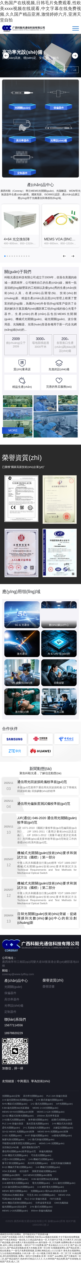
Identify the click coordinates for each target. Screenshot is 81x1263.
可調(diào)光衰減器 (11, 1199)
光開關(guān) (13, 986)
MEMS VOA (64, 1195)
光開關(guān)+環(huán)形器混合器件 (49, 1191)
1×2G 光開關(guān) (12, 1135)
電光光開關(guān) (41, 1183)
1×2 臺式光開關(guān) (42, 1103)
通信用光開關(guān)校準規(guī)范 (19, 1151)
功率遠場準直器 (43, 1202)
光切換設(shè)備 (10, 1147)
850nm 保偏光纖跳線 (41, 1210)
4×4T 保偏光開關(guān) (36, 1135)
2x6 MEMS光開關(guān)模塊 (37, 1175)
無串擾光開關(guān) (38, 1119)
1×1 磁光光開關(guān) (64, 1183)
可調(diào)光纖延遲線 (13, 1195)
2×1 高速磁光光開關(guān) (36, 1127)
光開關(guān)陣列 (11, 1175)
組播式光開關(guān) (61, 1119)
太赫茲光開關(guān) (63, 1127)
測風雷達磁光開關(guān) (44, 1171)
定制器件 (10, 1011)
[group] (20, 225)
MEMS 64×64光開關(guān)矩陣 (18, 1111)
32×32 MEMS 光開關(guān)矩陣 (18, 1131)
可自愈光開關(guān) (41, 1155)
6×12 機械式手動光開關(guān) (17, 1167)
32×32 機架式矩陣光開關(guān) (18, 1115)
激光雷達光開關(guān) (37, 1123)
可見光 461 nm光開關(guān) (41, 1195)
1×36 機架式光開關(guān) (15, 1155)
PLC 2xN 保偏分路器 (56, 1096)
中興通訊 (23, 1081)
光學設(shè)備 (13, 1005)
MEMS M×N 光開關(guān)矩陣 (53, 1131)
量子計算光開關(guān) (13, 1163)
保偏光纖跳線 (45, 1151)
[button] (6, 56)
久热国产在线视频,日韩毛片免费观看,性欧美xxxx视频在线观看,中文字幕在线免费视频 (40, 1237)
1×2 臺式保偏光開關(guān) (41, 1139)
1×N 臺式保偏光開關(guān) (49, 1100)
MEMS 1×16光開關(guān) (15, 1210)
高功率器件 (11, 999)
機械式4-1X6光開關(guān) (15, 1179)
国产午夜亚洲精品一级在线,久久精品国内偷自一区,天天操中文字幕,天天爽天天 (37, 1240)
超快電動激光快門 (31, 1147)
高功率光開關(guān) (33, 1096)
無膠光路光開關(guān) (13, 1139)
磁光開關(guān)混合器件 (14, 1206)
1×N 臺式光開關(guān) (41, 1206)
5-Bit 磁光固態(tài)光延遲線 (15, 1108)
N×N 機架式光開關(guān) (14, 1103)
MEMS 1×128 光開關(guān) (50, 1111)
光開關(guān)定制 (11, 1096)
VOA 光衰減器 (9, 1171)
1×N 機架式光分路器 (62, 1123)
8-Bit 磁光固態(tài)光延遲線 (44, 1179)
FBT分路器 (55, 1199)
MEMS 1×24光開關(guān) (45, 1108)
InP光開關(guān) (64, 1103)
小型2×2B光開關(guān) (13, 1159)
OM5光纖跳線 (61, 1202)
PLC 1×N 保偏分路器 (12, 1123)
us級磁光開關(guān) (62, 1135)
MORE (64, 69)
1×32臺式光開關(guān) (13, 1119)
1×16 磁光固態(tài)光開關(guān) (18, 1187)
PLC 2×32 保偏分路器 (35, 1199)
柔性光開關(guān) (11, 1127)
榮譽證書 (49, 986)
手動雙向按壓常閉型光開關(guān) (19, 1143)
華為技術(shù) (40, 1081)
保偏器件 (10, 993)
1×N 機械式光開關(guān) (40, 1159)
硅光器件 (24, 1171)
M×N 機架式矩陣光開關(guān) (17, 1202)
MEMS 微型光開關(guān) (14, 1191)
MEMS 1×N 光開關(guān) (51, 1143)
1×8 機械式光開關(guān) (48, 1167)
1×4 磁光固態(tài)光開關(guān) (17, 1100)
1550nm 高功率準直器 (48, 1115)
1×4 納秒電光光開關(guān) (15, 1183)
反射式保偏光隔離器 (61, 1163)
